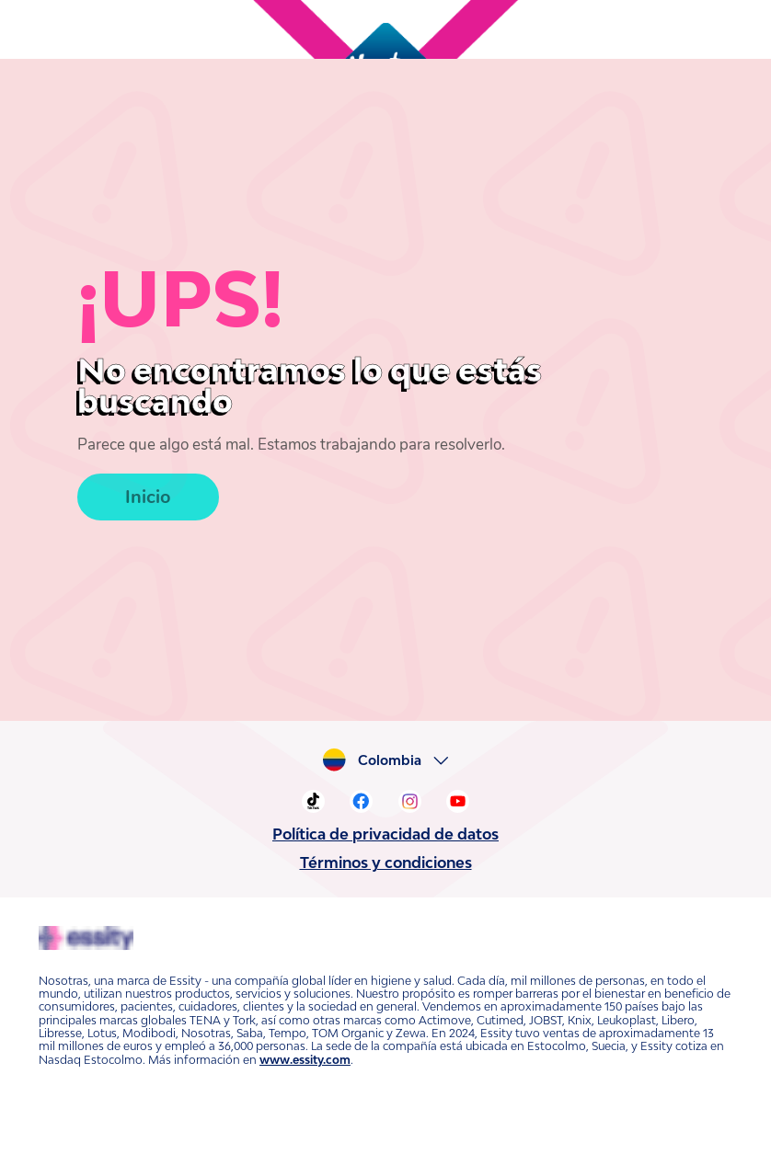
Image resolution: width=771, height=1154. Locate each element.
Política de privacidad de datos (385, 834)
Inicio (146, 463)
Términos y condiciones (385, 862)
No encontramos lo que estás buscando (320, 369)
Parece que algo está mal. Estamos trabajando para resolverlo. (270, 413)
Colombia (394, 760)
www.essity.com (255, 1046)
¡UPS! (170, 298)
